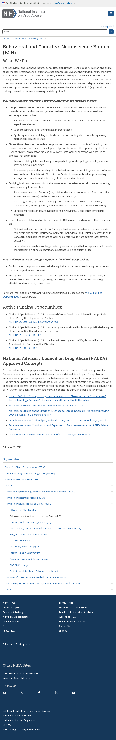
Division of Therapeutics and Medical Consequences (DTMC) (37, 577)
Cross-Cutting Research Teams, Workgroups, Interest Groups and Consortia (42, 583)
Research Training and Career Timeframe (30, 558)
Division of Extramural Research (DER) (26, 497)
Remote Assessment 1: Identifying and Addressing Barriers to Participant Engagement (57, 420)
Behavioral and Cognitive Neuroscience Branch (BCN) (36, 516)
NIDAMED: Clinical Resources (17, 616)
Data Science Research (21, 540)
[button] (111, 13)
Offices (8, 589)
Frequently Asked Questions (73, 621)
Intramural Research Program (17, 677)
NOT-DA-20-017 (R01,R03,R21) (26, 335)
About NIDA (9, 630)
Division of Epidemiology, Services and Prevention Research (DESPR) (41, 491)
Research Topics (11, 607)
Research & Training (13, 612)
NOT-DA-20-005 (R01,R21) (23, 348)
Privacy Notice (66, 602)
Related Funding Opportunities (25, 552)
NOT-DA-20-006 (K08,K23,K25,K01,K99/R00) (33, 321)
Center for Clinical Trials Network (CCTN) (25, 467)
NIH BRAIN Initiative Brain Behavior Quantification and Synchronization (49, 434)
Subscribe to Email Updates (16, 644)
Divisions (9, 485)
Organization (12, 459)
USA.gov (7, 724)
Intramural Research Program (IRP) (22, 479)
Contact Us (64, 626)
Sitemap (63, 630)
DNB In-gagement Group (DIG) (25, 546)
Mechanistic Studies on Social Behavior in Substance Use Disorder (46, 405)
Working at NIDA (67, 616)
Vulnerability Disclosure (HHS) (73, 607)
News (5, 626)
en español (107, 26)
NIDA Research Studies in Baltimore (20, 673)
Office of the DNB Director (23, 510)
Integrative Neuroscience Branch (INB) (29, 534)
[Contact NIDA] (4, 693)
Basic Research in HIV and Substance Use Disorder (35, 571)
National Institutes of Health (17, 715)
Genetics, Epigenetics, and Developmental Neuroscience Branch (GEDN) (45, 528)
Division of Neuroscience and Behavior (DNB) (22, 38)
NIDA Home (9, 602)
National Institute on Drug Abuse (19, 720)
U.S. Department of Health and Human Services (26, 711)
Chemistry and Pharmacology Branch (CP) (30, 522)
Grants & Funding (11, 621)
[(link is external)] (22, 693)
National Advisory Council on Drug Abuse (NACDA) (30, 473)
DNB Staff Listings (19, 565)
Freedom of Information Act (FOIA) (76, 612)
